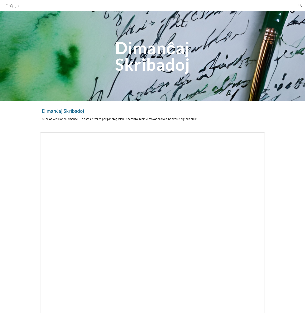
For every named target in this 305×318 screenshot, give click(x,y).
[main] (152, 56)
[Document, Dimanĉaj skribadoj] (152, 222)
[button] (300, 5)
